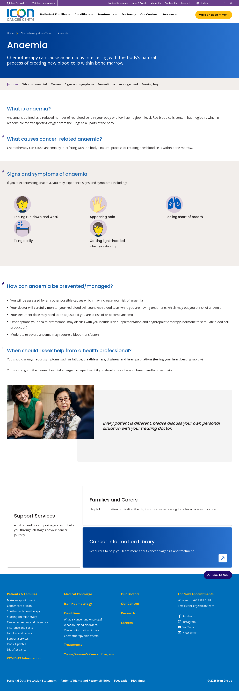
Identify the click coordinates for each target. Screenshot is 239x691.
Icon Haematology (78, 603)
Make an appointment (21, 600)
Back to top (217, 575)
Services (170, 14)
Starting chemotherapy (22, 617)
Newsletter (187, 633)
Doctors (129, 14)
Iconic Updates (16, 644)
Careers (127, 623)
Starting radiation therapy (23, 611)
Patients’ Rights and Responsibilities (85, 680)
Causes (56, 84)
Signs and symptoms (79, 84)
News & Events (139, 3)
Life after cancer (17, 649)
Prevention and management (118, 84)
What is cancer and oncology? (83, 619)
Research (185, 3)
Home (10, 33)
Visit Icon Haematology (43, 3)
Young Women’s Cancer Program (89, 654)
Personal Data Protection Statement (31, 680)
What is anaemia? (34, 84)
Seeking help (150, 84)
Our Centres (148, 14)
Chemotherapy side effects (35, 33)
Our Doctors (130, 594)
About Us (156, 3)
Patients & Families (55, 14)
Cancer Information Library (81, 630)
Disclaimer (138, 680)
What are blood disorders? (81, 625)
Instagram (187, 622)
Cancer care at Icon (19, 606)
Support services (18, 638)
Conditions (84, 14)
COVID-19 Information (24, 658)
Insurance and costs (20, 628)
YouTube (186, 627)
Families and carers (19, 633)
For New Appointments (196, 594)
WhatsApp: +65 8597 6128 (194, 600)
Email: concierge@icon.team (196, 606)
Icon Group (224, 680)
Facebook (186, 616)
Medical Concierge (118, 3)
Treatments (108, 14)
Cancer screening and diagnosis (27, 622)
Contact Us (171, 3)
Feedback (120, 680)
